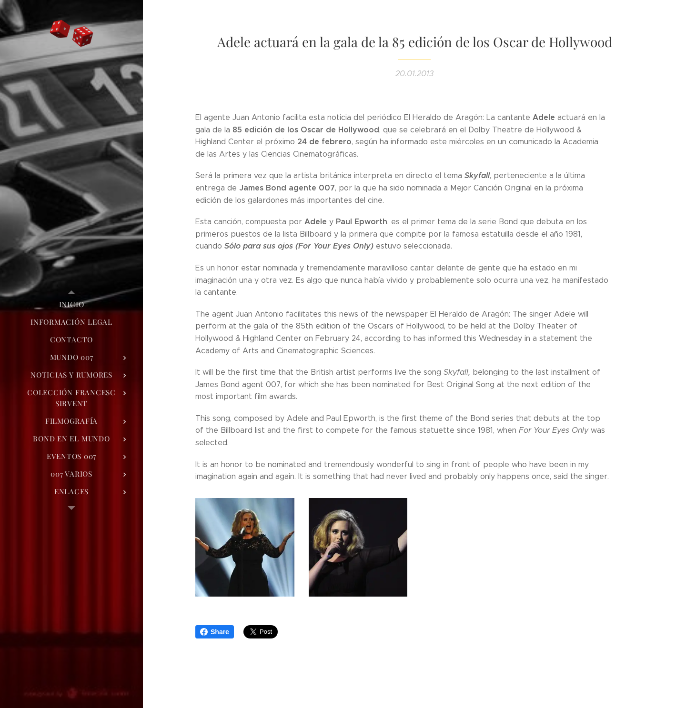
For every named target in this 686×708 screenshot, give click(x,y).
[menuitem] (71, 304)
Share (214, 632)
